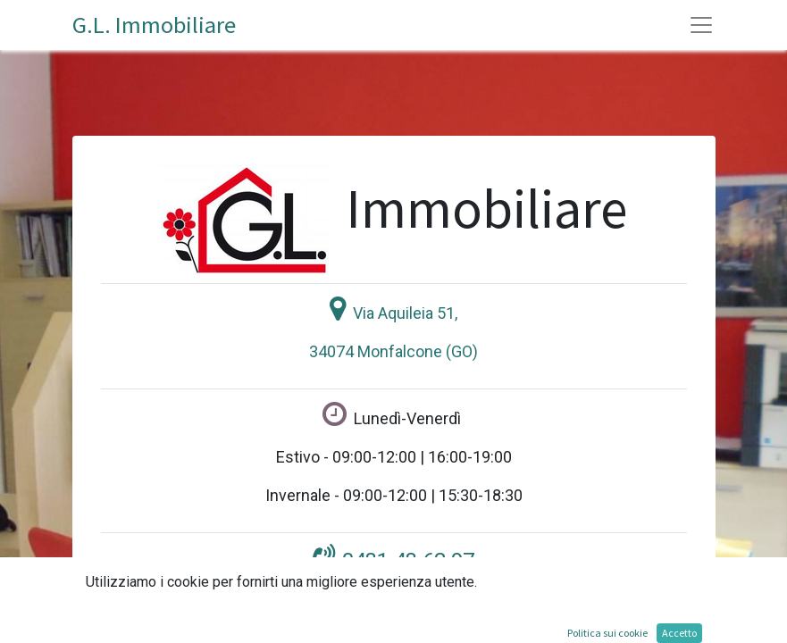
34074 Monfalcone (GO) (393, 351)
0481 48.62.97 (408, 560)
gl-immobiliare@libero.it (404, 625)
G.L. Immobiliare (154, 24)
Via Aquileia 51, (405, 313)
